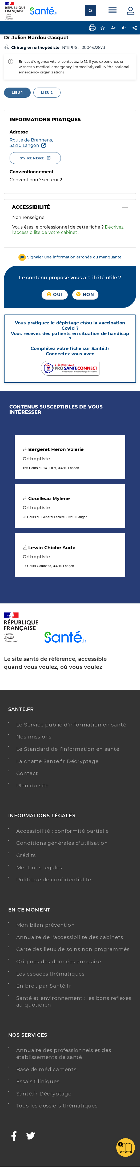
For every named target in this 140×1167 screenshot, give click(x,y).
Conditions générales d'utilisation (62, 843)
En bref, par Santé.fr (43, 986)
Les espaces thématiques (50, 974)
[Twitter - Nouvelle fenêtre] (30, 1136)
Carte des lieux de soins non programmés (73, 949)
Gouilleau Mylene (46, 498)
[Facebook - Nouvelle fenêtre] (14, 1136)
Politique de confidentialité (53, 880)
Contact (27, 773)
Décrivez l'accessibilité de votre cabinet (68, 230)
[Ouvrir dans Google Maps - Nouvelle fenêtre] (36, 142)
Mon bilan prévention (45, 925)
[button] (70, 257)
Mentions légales (39, 868)
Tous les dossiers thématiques (57, 1106)
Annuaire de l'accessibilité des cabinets (69, 937)
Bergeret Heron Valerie (53, 449)
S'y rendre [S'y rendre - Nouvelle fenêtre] (32, 158)
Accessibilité (31, 207)
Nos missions (34, 737)
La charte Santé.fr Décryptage (57, 761)
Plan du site (32, 786)
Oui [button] (55, 294)
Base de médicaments (46, 1069)
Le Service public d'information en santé (71, 725)
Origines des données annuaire (58, 961)
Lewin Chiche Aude (49, 547)
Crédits (26, 855)
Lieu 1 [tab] (17, 93)
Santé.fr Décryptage (43, 1094)
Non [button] (85, 294)
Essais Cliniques (37, 1081)
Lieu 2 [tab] (47, 93)
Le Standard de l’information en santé (68, 749)
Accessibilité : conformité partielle (62, 831)
